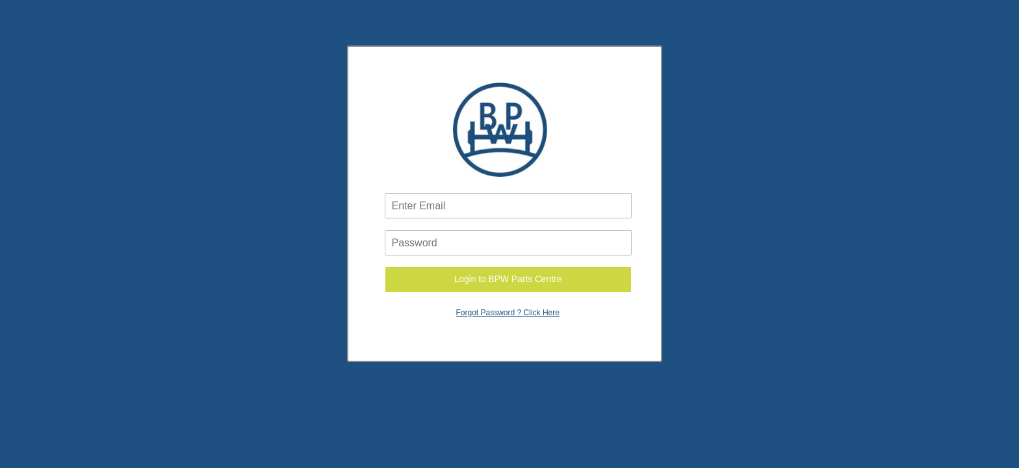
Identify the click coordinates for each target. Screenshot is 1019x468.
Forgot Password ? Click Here (508, 312)
